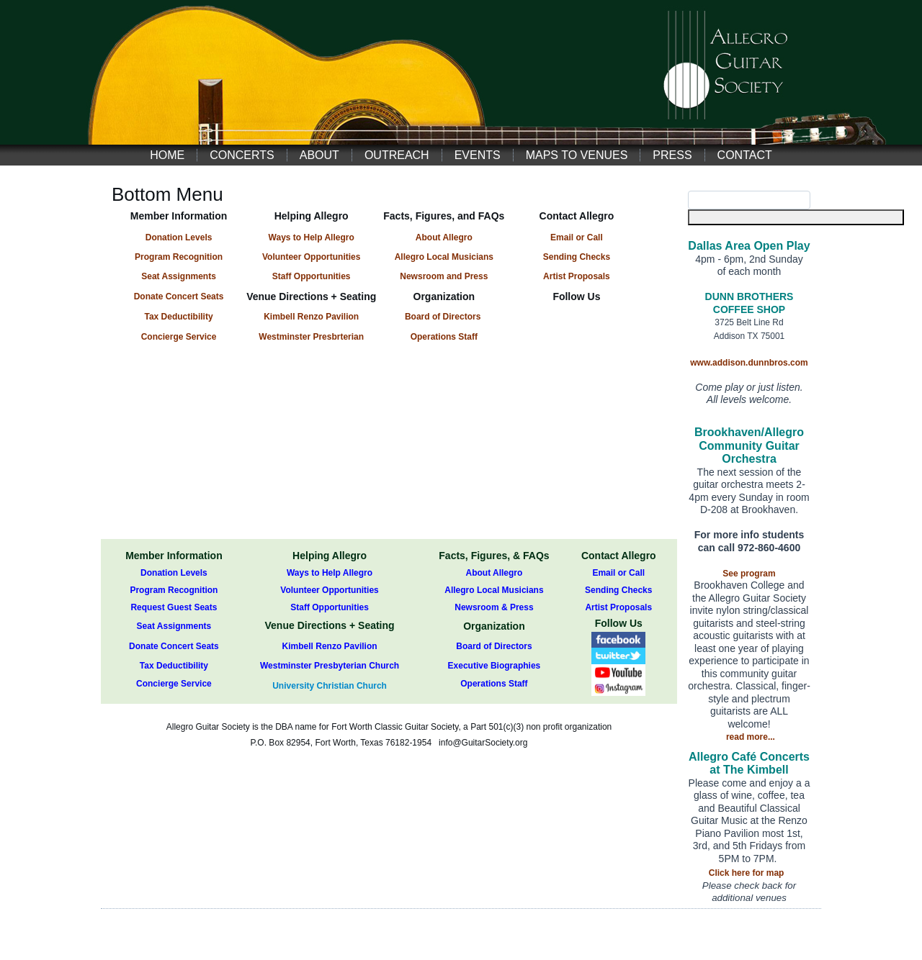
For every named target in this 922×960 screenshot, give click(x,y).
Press (672, 155)
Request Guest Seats (173, 607)
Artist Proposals (618, 607)
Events (478, 155)
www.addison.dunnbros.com (749, 363)
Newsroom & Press (494, 607)
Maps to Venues (577, 155)
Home (167, 155)
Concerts (242, 155)
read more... (750, 737)
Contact (744, 155)
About (319, 155)
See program (748, 574)
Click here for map (746, 873)
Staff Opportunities (329, 607)
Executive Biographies (494, 666)
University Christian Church (329, 686)
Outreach (396, 155)
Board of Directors (442, 317)
